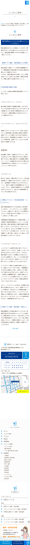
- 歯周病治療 (7, 462)
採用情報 (6, 441)
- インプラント (7, 474)
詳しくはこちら (23, 391)
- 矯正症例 (6, 478)
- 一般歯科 (6, 455)
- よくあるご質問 (8, 476)
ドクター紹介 (7, 433)
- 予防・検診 (7, 464)
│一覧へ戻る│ (15, 328)
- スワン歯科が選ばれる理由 (11, 450)
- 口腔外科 (6, 472)
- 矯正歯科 (6, 468)
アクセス (6, 436)
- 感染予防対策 (7, 448)
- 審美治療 (6, 470)
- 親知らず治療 (7, 459)
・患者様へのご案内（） (12, 373)
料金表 (6, 439)
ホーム (6, 431)
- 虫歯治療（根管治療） (10, 457)
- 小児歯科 (6, 466)
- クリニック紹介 (8, 446)
